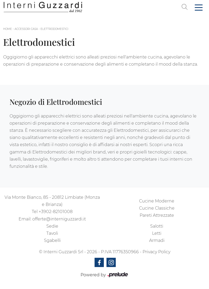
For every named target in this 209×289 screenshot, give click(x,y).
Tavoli (52, 233)
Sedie (52, 226)
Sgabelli (52, 240)
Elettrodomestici (54, 29)
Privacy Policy (156, 251)
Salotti (156, 226)
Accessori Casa (26, 29)
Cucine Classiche (157, 208)
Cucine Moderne (156, 201)
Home (7, 29)
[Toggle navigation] (199, 7)
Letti (156, 233)
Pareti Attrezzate (157, 215)
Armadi (156, 240)
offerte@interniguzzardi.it (59, 219)
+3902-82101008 (56, 211)
